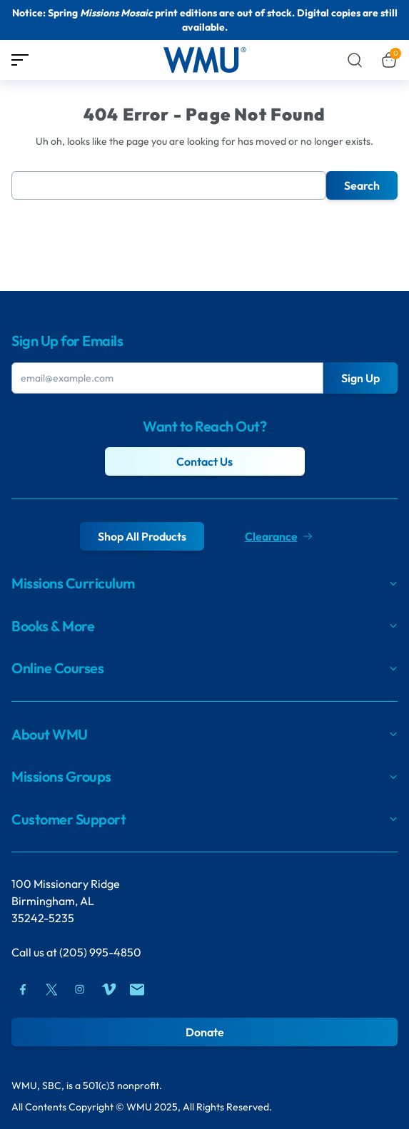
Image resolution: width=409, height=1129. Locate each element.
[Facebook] (22, 989)
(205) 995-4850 (100, 952)
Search (362, 185)
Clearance (278, 536)
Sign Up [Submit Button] (360, 378)
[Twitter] (51, 989)
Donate (205, 1032)
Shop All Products (142, 536)
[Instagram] (80, 989)
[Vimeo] (108, 989)
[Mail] (137, 989)
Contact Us (204, 461)
